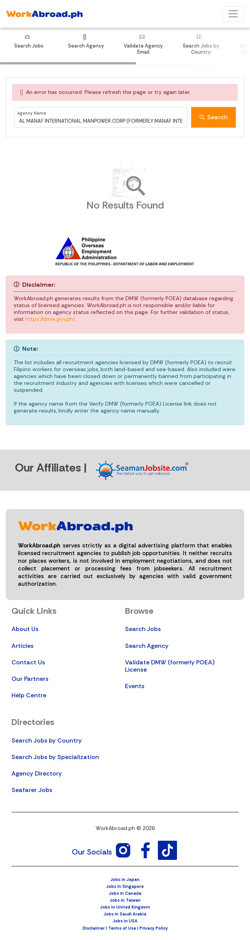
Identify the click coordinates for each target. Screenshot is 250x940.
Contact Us (28, 662)
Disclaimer (94, 928)
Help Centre (28, 695)
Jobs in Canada (125, 893)
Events (134, 686)
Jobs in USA (125, 921)
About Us (25, 629)
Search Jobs (143, 629)
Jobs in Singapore (125, 886)
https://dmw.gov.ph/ (49, 319)
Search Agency (147, 646)
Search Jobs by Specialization (55, 757)
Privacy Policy (154, 928)
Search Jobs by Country (46, 740)
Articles (22, 646)
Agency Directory (36, 773)
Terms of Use (122, 928)
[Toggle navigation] (233, 13)
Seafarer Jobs (31, 790)
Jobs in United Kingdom (125, 907)
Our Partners (30, 679)
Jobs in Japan (125, 879)
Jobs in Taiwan (125, 900)
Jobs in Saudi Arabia (125, 914)
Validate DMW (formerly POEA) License (169, 666)
